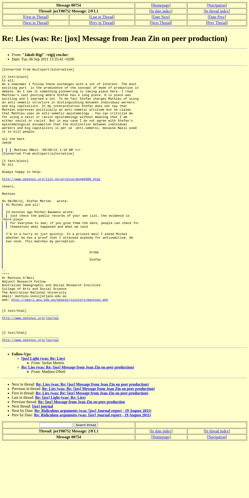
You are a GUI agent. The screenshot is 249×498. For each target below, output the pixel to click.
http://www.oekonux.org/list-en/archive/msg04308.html (51, 201)
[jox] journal (42, 462)
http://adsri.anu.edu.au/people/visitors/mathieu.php (59, 346)
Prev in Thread (101, 23)
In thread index (217, 11)
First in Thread (35, 17)
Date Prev (217, 17)
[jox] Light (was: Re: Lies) (43, 414)
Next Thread (160, 23)
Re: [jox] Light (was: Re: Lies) (60, 453)
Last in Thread (101, 17)
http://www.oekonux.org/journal (30, 368)
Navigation (216, 5)
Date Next (161, 17)
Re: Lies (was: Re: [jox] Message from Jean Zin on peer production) (77, 423)
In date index (161, 11)
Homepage (160, 5)
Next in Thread (36, 23)
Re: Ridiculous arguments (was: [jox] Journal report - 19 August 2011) (93, 466)
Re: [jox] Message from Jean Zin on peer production (81, 457)
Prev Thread (216, 23)
